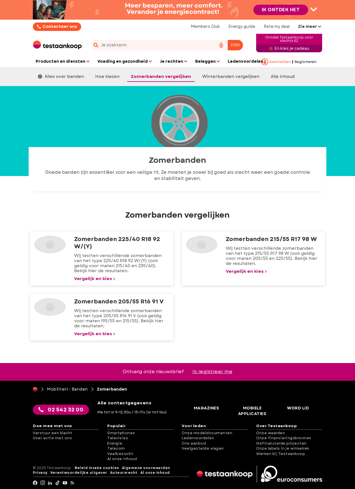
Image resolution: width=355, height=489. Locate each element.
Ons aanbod (194, 443)
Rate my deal (277, 26)
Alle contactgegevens (124, 403)
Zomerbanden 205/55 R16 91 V (118, 302)
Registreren (306, 61)
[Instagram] (42, 483)
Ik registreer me (212, 371)
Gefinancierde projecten (281, 443)
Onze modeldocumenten (207, 433)
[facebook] (35, 483)
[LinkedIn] (50, 483)
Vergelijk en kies (95, 279)
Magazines (206, 408)
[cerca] (151, 45)
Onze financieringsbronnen (283, 438)
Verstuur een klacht (52, 433)
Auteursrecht (124, 472)
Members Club (205, 26)
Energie (114, 443)
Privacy (40, 472)
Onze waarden (270, 433)
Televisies (117, 438)
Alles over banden (61, 76)
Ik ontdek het (281, 9)
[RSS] (72, 483)
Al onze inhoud (122, 458)
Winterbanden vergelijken (231, 76)
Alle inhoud (283, 76)
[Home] (35, 389)
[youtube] (65, 483)
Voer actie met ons (52, 438)
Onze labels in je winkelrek (282, 448)
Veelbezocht (120, 453)
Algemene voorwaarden (146, 468)
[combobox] (167, 45)
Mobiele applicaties (252, 410)
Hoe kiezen (107, 76)
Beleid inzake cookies (97, 468)
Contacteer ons (59, 26)
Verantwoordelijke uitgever (78, 472)
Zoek (235, 45)
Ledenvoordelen (198, 438)
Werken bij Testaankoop (280, 453)
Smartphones (121, 433)
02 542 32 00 (60, 409)
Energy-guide (241, 26)
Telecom (116, 448)
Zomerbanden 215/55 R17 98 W (271, 239)
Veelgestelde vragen (203, 448)
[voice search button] (221, 45)
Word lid (298, 408)
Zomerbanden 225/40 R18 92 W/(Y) (117, 243)
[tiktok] (57, 483)
